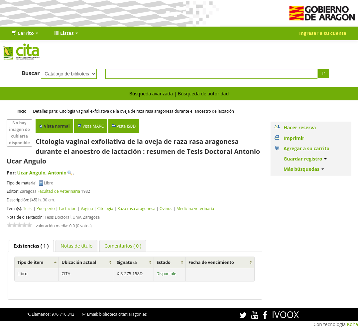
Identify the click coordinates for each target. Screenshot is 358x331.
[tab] (31, 246)
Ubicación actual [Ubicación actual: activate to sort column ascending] (78, 262)
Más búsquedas (304, 169)
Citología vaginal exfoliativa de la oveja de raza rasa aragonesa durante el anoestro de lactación (133, 111)
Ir (323, 73)
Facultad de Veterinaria (59, 191)
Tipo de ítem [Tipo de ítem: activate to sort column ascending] (30, 262)
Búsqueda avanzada (151, 93)
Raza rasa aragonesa (136, 208)
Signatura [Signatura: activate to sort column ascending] (127, 262)
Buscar (31, 73)
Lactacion (67, 208)
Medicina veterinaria (195, 208)
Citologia (105, 208)
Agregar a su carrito (306, 148)
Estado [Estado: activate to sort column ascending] (164, 262)
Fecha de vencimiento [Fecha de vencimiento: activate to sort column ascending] (211, 262)
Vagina (87, 208)
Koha (352, 324)
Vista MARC (93, 126)
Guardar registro (305, 159)
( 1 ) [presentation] (31, 246)
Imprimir (294, 138)
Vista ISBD (126, 126)
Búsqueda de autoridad (203, 93)
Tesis (27, 208)
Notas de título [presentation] (76, 246)
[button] (25, 33)
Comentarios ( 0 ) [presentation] (122, 246)
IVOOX (285, 314)
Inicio (21, 111)
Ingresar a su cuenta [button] (322, 33)
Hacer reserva (300, 127)
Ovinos (166, 208)
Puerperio (46, 208)
